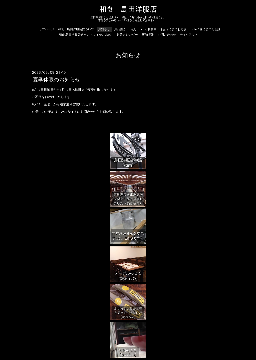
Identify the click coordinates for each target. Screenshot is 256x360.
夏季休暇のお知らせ (57, 79)
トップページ (45, 29)
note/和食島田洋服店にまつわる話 (163, 29)
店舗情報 (148, 34)
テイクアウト (189, 34)
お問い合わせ (167, 34)
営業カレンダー (127, 34)
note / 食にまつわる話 (205, 29)
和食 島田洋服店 (128, 9)
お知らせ (104, 29)
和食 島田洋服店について (76, 29)
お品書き (120, 29)
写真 (133, 29)
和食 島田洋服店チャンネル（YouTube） (86, 34)
